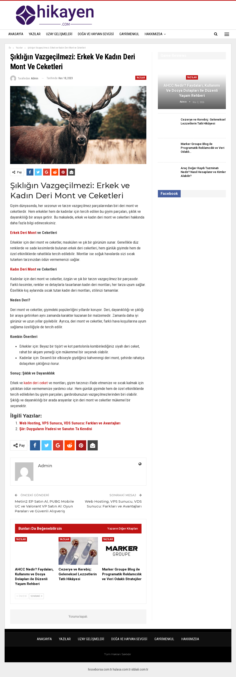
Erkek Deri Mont (23, 232)
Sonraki (36, 596)
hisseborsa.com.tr (100, 669)
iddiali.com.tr (139, 669)
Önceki (22, 596)
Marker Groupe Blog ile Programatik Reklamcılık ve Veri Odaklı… (202, 147)
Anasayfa (15, 34)
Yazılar (35, 34)
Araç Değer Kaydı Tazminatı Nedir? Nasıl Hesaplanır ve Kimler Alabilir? (203, 172)
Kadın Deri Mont (23, 269)
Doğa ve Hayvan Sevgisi (96, 34)
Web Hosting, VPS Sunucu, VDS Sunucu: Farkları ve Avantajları (69, 423)
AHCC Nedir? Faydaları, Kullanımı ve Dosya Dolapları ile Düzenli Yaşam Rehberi (192, 90)
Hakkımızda (153, 34)
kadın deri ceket (36, 382)
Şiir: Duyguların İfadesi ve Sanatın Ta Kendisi (55, 428)
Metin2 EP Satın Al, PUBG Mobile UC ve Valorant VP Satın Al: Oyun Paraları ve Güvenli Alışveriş (44, 506)
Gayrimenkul (129, 34)
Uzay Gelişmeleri (59, 34)
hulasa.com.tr (122, 669)
